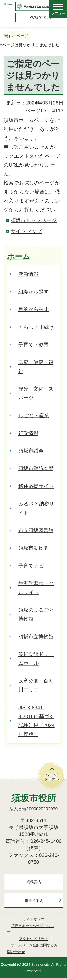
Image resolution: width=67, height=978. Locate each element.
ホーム (18, 256)
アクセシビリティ (33, 939)
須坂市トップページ (34, 220)
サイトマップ (26, 231)
